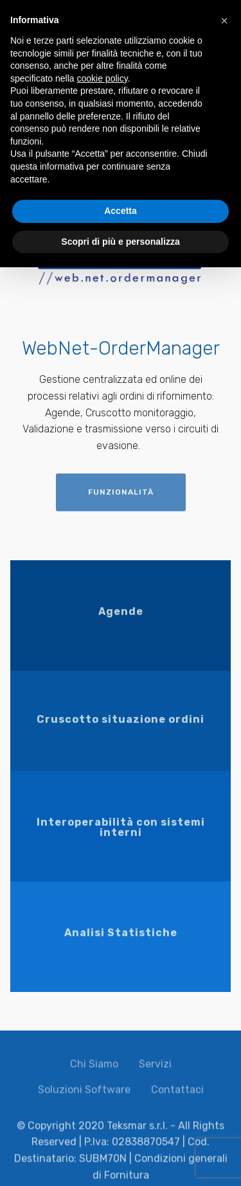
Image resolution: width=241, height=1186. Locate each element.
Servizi (155, 1068)
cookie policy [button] (102, 78)
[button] (224, 20)
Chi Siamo (94, 1068)
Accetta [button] (120, 211)
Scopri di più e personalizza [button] (120, 241)
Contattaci (177, 1094)
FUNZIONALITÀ (121, 498)
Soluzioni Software (84, 1094)
